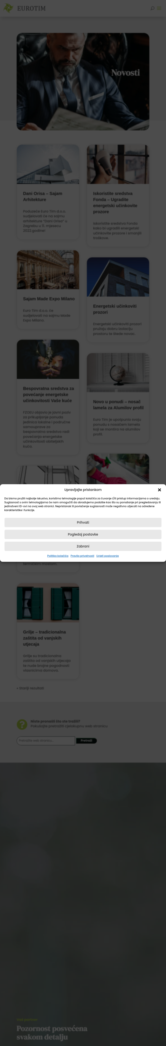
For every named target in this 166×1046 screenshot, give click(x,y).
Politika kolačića (58, 556)
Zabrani (83, 546)
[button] (159, 490)
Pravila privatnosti (82, 556)
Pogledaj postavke (83, 534)
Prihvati (83, 522)
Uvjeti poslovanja (107, 556)
